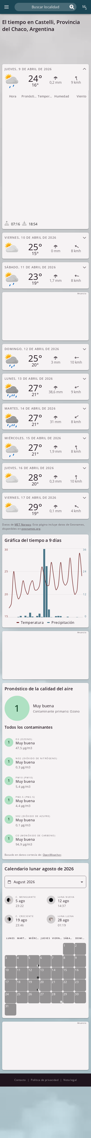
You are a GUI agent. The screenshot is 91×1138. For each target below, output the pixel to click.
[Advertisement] (45, 48)
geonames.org (31, 529)
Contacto (20, 1080)
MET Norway (23, 524)
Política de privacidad (44, 1080)
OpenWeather (52, 855)
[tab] (45, 77)
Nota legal (70, 1080)
